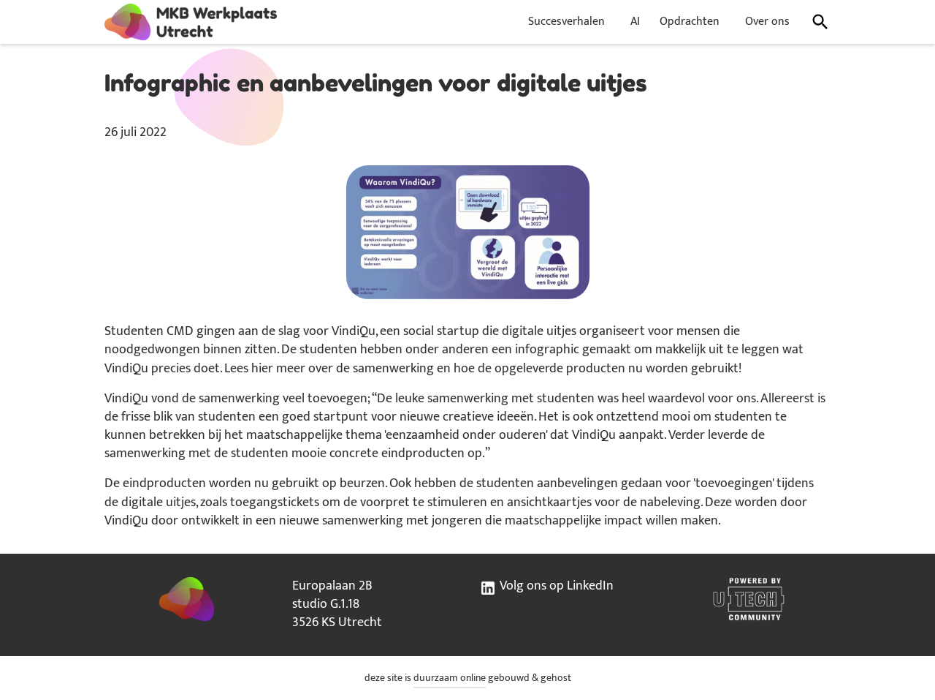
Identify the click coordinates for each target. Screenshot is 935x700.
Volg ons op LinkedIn (546, 587)
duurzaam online (449, 678)
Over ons (767, 21)
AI (635, 21)
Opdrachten (690, 21)
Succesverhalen (566, 21)
